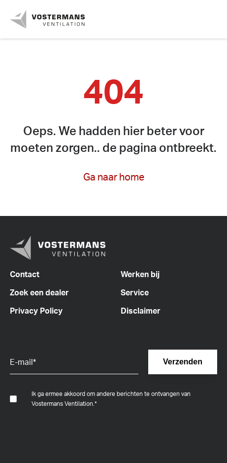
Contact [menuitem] (24, 274)
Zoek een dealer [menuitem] (39, 292)
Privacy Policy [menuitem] (36, 311)
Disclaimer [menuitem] (141, 311)
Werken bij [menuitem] (140, 274)
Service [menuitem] (135, 292)
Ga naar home (113, 177)
